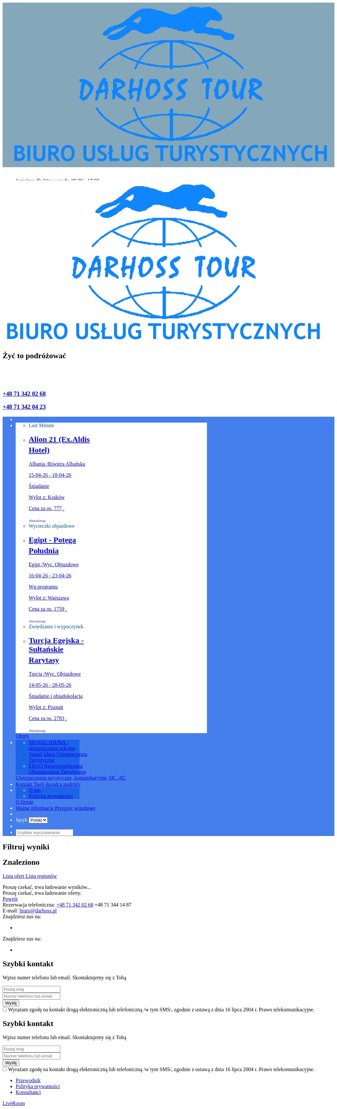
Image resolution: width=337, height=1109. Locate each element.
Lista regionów (41, 876)
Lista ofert (14, 876)
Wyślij (11, 1003)
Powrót (10, 899)
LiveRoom (14, 1103)
